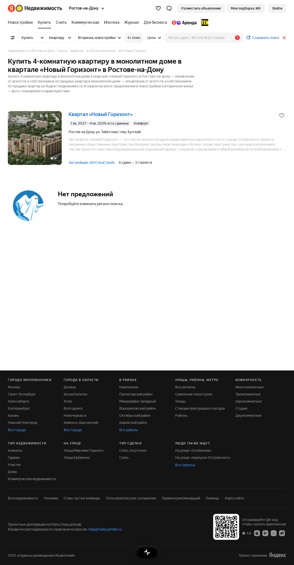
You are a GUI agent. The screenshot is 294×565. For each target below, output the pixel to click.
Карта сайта (234, 498)
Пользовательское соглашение (131, 498)
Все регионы (185, 387)
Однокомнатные (248, 401)
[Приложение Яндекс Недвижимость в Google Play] (265, 533)
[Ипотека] (111, 22)
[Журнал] (131, 22)
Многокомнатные (249, 387)
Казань (13, 415)
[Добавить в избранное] (281, 115)
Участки (14, 465)
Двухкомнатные (248, 415)
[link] (277, 8)
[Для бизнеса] (155, 22)
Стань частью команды (82, 498)
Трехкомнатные (248, 394)
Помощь (212, 498)
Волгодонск (73, 408)
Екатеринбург (19, 408)
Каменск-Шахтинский (81, 423)
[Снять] (61, 22)
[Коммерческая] (85, 22)
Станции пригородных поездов (200, 408)
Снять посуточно (133, 450)
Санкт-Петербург (22, 394)
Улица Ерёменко (77, 458)
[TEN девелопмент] (203, 22)
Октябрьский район (134, 415)
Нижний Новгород (22, 423)
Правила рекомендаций (181, 498)
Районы (181, 415)
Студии (241, 408)
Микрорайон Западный (137, 401)
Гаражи (14, 458)
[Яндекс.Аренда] (184, 22)
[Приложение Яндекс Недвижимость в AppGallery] (274, 533)
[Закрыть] (284, 38)
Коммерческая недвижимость (32, 479)
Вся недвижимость (23, 498)
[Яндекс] (11, 8)
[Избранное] (158, 8)
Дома (12, 472)
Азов (68, 401)
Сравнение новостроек (193, 394)
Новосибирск (18, 401)
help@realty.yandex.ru (105, 529)
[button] (169, 8)
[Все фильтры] (13, 38)
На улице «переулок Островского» (203, 458)
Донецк (70, 387)
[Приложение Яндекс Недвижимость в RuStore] (282, 533)
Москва (14, 387)
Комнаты (15, 450)
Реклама (51, 498)
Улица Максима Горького (83, 450)
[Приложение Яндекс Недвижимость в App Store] (257, 533)
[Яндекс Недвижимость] (39, 8)
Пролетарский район (136, 394)
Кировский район (133, 423)
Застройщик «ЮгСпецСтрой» (92, 162)
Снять (124, 458)
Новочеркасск (75, 415)
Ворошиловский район (137, 408)
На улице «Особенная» (193, 450)
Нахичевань (128, 387)
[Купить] (44, 22)
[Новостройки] (21, 22)
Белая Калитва (75, 394)
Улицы (180, 401)
